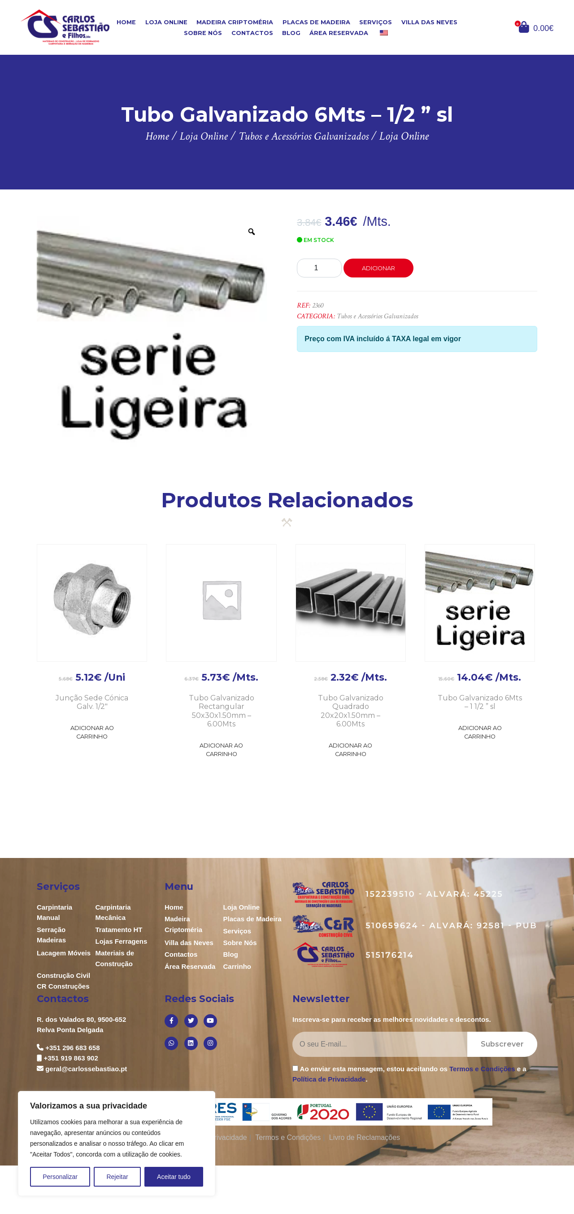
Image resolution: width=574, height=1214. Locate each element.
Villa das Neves (429, 22)
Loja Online (166, 22)
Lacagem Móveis (64, 953)
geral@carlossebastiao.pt (86, 1069)
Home (126, 22)
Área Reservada (338, 33)
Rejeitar (117, 1176)
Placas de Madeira (316, 22)
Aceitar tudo (174, 1176)
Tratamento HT (119, 929)
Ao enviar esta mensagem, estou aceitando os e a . (409, 1074)
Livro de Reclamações (364, 1137)
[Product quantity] (319, 268)
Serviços (375, 22)
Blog (291, 33)
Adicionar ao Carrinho (92, 732)
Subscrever (502, 1044)
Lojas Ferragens (122, 941)
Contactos (252, 33)
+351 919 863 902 (70, 1058)
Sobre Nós (203, 33)
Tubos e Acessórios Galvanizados (377, 316)
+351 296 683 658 (72, 1047)
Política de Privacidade (328, 1079)
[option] (152, 331)
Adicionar (378, 268)
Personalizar (60, 1176)
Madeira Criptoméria (234, 22)
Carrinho (237, 966)
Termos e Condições (482, 1069)
